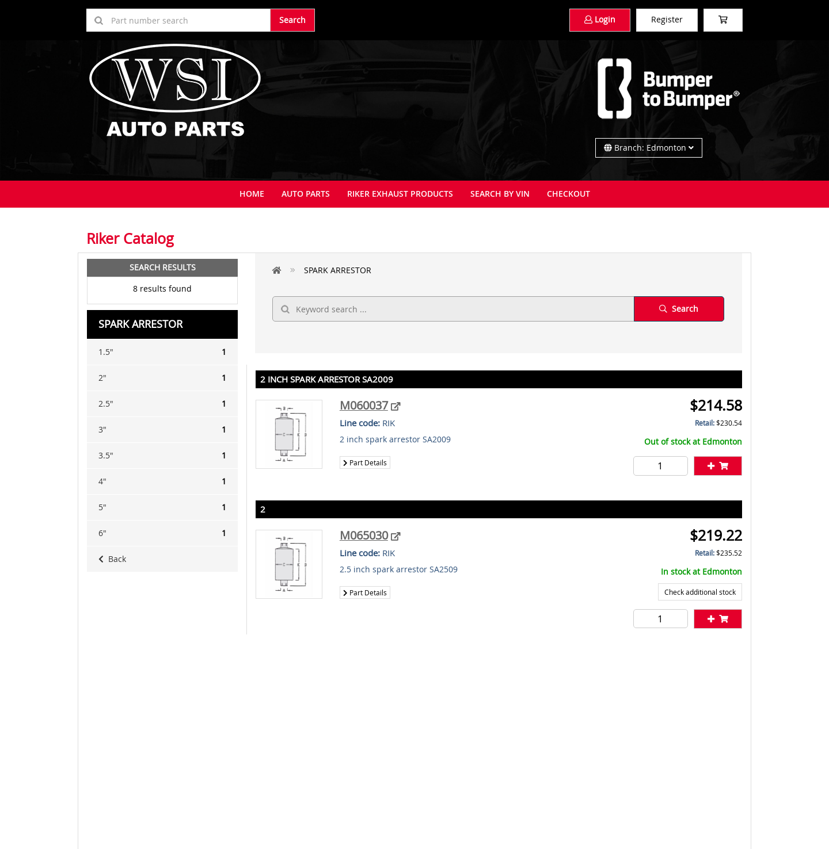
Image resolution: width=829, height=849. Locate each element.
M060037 (364, 405)
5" (162, 507)
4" (162, 481)
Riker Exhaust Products (400, 193)
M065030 (364, 535)
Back (112, 558)
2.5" (162, 404)
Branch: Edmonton (649, 147)
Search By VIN (500, 193)
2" (162, 378)
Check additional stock (700, 591)
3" (162, 429)
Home (251, 193)
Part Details (365, 462)
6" (162, 533)
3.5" (162, 455)
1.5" (162, 352)
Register (667, 19)
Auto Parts (306, 193)
